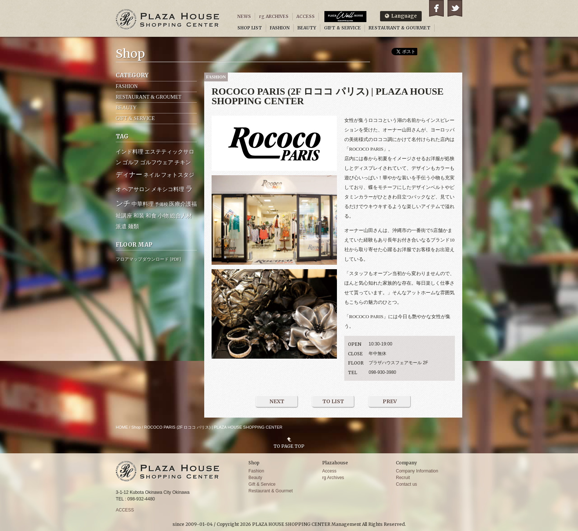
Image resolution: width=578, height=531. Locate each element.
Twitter (455, 8)
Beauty (255, 477)
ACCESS (305, 16)
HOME (122, 427)
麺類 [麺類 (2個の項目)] (133, 226)
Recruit (403, 477)
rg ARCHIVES (274, 16)
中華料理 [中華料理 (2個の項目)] (143, 204)
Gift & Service (261, 484)
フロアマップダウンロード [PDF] (148, 259)
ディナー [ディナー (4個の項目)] (129, 174)
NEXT (276, 401)
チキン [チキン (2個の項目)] (182, 162)
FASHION (280, 28)
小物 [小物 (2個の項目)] (163, 216)
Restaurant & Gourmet (270, 490)
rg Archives (333, 477)
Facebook (436, 8)
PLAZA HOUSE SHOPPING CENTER (168, 19)
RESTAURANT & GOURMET (400, 28)
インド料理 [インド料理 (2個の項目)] (129, 152)
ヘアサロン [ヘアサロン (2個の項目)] (136, 189)
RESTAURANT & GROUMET (148, 97)
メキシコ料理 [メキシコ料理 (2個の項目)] (167, 189)
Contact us (406, 484)
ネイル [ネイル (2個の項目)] (151, 175)
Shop (136, 427)
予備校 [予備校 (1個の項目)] (161, 204)
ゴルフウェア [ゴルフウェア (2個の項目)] (156, 162)
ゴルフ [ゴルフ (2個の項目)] (130, 162)
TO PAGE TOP (289, 446)
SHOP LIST (249, 28)
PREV (390, 401)
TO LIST (333, 401)
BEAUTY (306, 28)
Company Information (417, 471)
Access (329, 471)
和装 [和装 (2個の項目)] (138, 216)
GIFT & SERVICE (342, 28)
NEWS (244, 16)
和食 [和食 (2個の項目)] (151, 216)
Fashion (256, 471)
